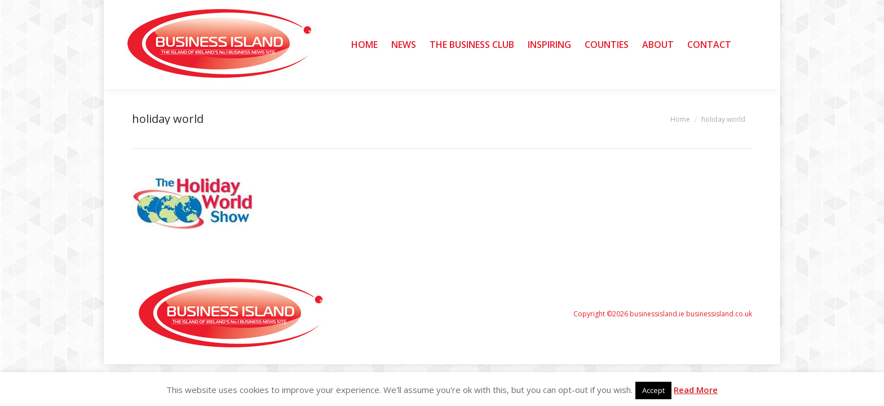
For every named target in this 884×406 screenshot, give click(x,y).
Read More (696, 389)
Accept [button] (653, 390)
